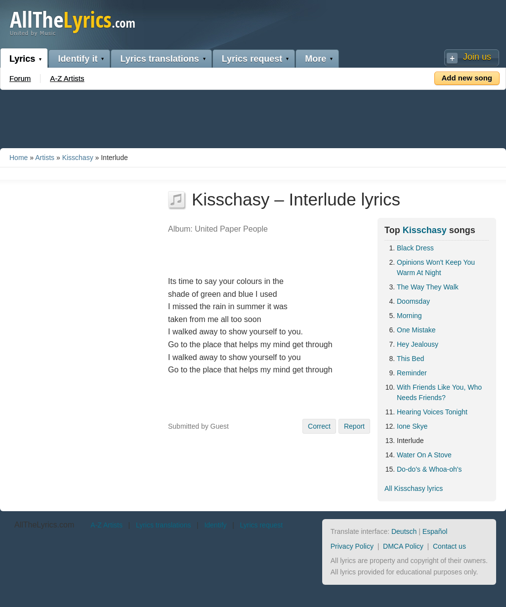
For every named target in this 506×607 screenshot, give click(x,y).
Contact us (449, 546)
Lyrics (22, 59)
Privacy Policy (352, 546)
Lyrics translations (159, 59)
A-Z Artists (67, 78)
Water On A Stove (424, 455)
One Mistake (416, 330)
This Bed (410, 359)
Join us (477, 57)
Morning (409, 316)
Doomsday (413, 301)
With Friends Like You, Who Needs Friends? (439, 392)
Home (18, 158)
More (315, 59)
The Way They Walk (428, 287)
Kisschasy (77, 158)
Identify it (77, 59)
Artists (44, 158)
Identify (215, 525)
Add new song (467, 78)
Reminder (412, 373)
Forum (20, 78)
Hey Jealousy (417, 344)
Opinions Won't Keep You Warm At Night (436, 267)
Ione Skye (412, 426)
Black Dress (415, 248)
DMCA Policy (403, 546)
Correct (319, 426)
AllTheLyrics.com (44, 525)
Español (435, 531)
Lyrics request (252, 59)
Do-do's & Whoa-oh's (429, 469)
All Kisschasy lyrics (413, 488)
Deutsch (404, 531)
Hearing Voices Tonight (432, 412)
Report (354, 426)
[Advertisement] (253, 117)
